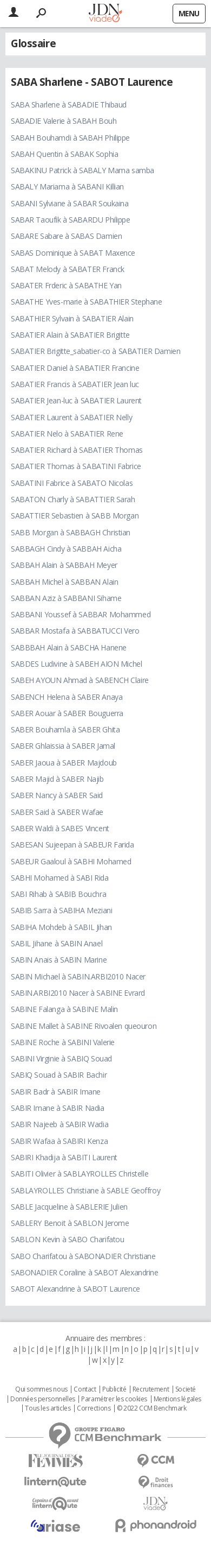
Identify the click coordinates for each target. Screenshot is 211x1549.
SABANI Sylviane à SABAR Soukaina (70, 203)
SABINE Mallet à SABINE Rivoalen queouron (83, 1026)
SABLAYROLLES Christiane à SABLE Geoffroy (85, 1190)
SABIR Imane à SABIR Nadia (57, 1108)
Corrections (93, 1408)
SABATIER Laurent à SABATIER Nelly (71, 417)
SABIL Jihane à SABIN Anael (56, 943)
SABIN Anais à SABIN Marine (59, 959)
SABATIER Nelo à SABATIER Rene (67, 433)
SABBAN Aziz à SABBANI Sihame (66, 598)
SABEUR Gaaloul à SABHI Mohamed (71, 861)
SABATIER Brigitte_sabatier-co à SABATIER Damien (95, 351)
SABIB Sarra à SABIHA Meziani (61, 910)
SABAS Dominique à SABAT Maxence (73, 253)
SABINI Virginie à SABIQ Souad (61, 1058)
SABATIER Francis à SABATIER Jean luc (75, 384)
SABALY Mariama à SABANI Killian (67, 186)
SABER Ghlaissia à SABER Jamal (63, 746)
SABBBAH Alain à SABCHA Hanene (69, 647)
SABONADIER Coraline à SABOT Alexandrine (85, 1272)
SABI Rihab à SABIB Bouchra (58, 894)
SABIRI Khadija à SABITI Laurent (64, 1157)
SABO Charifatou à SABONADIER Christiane (83, 1256)
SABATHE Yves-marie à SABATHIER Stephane (86, 301)
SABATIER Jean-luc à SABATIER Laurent (76, 400)
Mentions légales (177, 1399)
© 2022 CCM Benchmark (152, 1408)
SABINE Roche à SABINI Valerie (63, 1042)
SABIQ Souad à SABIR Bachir (59, 1075)
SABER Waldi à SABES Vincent (60, 828)
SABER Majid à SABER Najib (57, 779)
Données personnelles (42, 1399)
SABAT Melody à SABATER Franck (67, 269)
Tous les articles (47, 1408)
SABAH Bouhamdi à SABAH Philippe (70, 137)
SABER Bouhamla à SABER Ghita (65, 729)
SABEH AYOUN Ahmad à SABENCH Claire (80, 680)
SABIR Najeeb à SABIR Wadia (59, 1124)
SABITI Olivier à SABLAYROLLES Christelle (79, 1173)
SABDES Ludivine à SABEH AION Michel (76, 664)
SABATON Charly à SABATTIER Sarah (73, 499)
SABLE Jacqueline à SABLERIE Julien (69, 1207)
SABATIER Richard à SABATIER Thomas (77, 450)
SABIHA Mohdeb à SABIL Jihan (61, 927)
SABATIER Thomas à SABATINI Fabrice (76, 466)
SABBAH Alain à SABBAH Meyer (64, 565)
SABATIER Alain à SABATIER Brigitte (70, 335)
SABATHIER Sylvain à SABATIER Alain (72, 318)
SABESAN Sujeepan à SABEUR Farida (72, 844)
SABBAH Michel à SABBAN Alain (64, 582)
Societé (185, 1389)
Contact (85, 1389)
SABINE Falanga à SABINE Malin (64, 1009)
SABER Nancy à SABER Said (57, 795)
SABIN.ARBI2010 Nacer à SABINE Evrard (78, 993)
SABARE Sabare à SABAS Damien (66, 236)
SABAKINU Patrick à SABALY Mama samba (82, 170)
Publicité (114, 1389)
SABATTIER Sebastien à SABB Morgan (75, 515)
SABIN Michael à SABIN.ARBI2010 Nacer (78, 976)
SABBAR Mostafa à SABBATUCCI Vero (75, 630)
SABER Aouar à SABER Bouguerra (67, 713)
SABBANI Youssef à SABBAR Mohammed (80, 614)
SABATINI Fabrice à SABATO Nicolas (72, 483)
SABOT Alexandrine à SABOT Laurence (75, 1289)
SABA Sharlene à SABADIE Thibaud (69, 104)
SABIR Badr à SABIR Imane (56, 1091)
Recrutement (151, 1389)
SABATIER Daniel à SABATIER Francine (75, 368)
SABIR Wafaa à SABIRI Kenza (59, 1141)
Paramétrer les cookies (114, 1399)
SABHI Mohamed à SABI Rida (60, 878)
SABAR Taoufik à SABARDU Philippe (70, 219)
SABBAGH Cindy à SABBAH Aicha (66, 548)
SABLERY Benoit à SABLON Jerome (70, 1223)
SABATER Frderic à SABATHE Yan (66, 285)
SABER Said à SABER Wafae (57, 812)
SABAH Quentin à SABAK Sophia (64, 154)
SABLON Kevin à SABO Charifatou (67, 1239)
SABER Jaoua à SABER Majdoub (64, 762)
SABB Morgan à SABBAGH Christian (70, 532)
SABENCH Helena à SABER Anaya (66, 697)
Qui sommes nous (41, 1389)
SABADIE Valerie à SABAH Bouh (63, 121)
